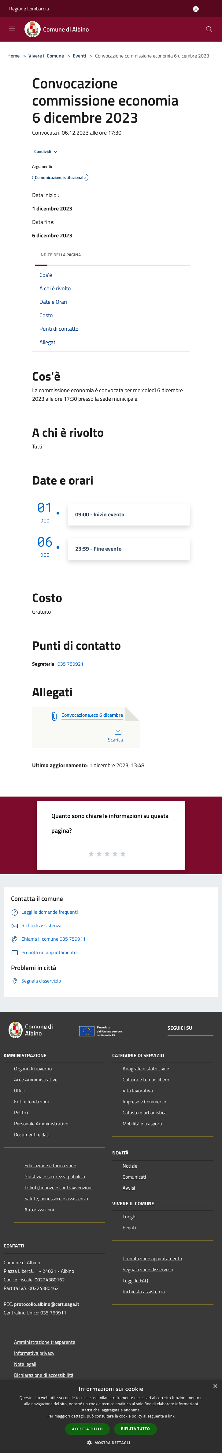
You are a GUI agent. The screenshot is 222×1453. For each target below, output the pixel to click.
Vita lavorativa (138, 1090)
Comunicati (134, 1176)
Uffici (19, 1090)
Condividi (46, 151)
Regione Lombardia (29, 8)
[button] (111, 1443)
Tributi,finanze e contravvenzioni (58, 1187)
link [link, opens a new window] (171, 1416)
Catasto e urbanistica (145, 1112)
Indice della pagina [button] (60, 254)
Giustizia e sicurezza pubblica (54, 1176)
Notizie (130, 1165)
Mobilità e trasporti (142, 1123)
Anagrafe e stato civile (146, 1068)
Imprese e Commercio (145, 1101)
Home (13, 55)
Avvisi (129, 1187)
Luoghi (130, 1216)
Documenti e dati (32, 1134)
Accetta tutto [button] (87, 1429)
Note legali (25, 1364)
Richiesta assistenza (144, 1291)
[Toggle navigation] (12, 28)
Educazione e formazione (50, 1165)
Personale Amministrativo (41, 1123)
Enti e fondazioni (31, 1101)
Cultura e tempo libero (146, 1079)
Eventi (79, 55)
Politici (21, 1112)
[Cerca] (209, 29)
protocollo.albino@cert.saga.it (46, 1304)
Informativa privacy (34, 1353)
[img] (179, 253)
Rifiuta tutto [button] (135, 1428)
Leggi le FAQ (135, 1280)
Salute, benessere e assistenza (56, 1198)
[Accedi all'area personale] (195, 9)
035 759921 (70, 663)
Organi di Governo (33, 1068)
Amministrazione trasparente (44, 1342)
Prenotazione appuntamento (152, 1258)
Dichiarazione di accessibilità (43, 1375)
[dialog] (111, 1416)
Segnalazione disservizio (148, 1269)
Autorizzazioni (39, 1209)
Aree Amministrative (35, 1079)
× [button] (215, 1386)
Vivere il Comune (46, 55)
